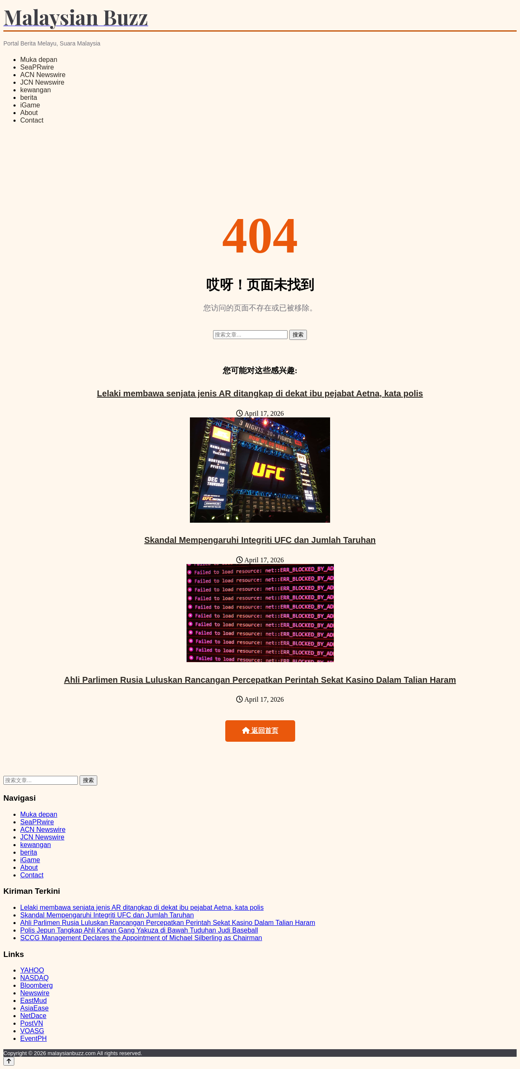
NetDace (33, 1015)
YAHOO (32, 970)
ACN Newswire (43, 74)
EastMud (33, 1000)
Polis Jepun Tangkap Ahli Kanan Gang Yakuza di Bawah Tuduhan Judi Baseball (139, 930)
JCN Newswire (42, 82)
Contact (31, 120)
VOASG (32, 1030)
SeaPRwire (37, 67)
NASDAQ (34, 977)
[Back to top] (8, 1061)
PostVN (31, 1023)
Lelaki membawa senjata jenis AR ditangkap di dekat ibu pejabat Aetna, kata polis (260, 393)
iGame (30, 105)
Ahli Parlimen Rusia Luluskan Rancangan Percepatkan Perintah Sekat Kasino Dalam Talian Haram (260, 679)
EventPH (33, 1038)
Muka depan (38, 59)
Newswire (34, 993)
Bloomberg (36, 985)
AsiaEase (34, 1008)
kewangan (35, 90)
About (29, 112)
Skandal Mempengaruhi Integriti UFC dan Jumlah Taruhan (260, 540)
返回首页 (260, 730)
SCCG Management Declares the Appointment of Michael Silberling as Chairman (141, 937)
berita (28, 97)
